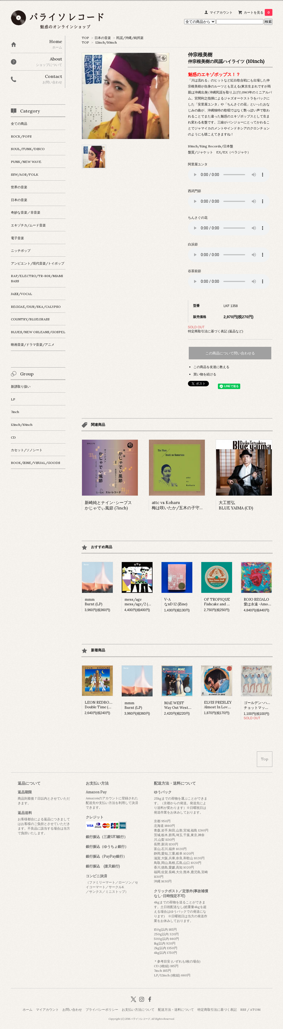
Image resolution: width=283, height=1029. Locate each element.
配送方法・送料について (176, 1009)
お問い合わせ (72, 1009)
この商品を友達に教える (211, 367)
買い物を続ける (204, 374)
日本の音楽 (103, 38)
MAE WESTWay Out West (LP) (180, 705)
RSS (243, 1009)
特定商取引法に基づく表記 (217, 1009)
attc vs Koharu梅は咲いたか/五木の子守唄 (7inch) (185, 505)
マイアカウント (221, 12)
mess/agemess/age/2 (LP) (139, 601)
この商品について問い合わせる (230, 353)
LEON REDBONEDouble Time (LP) (100, 704)
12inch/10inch (106, 42)
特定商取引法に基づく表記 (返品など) (215, 331)
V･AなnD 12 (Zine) (175, 601)
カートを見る (258, 12)
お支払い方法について (138, 1009)
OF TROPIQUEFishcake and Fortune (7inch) (228, 601)
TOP (85, 38)
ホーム (27, 1009)
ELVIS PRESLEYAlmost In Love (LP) (221, 704)
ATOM (255, 1009)
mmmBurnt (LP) (93, 601)
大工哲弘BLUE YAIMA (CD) (236, 505)
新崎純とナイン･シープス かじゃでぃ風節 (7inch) (108, 505)
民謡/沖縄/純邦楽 (130, 38)
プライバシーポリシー (102, 1009)
